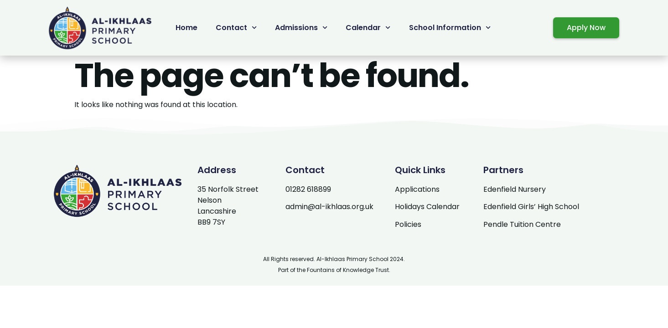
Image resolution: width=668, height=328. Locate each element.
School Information (450, 27)
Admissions (301, 27)
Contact (236, 27)
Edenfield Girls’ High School (531, 206)
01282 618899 (308, 189)
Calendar (368, 27)
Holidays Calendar (427, 206)
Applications (417, 189)
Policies (408, 224)
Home (186, 27)
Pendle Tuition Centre (522, 224)
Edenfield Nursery (514, 189)
